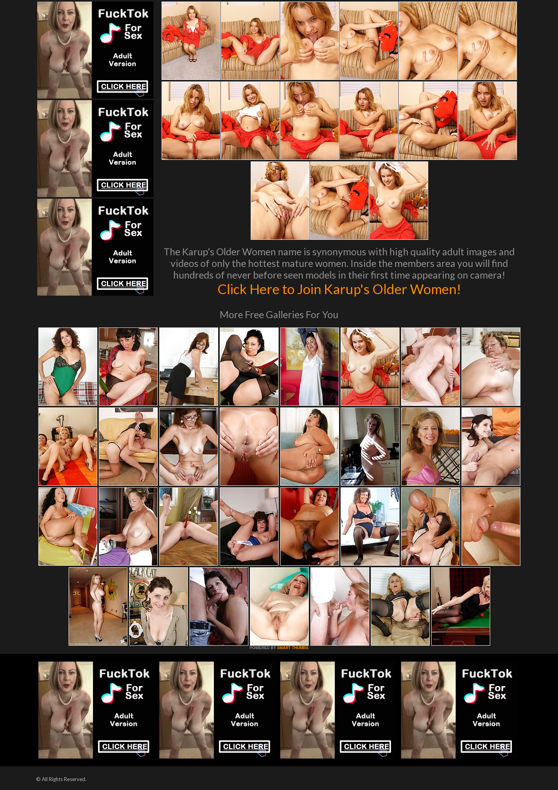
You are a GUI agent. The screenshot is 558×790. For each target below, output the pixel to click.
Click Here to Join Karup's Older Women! (339, 289)
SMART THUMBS (292, 648)
